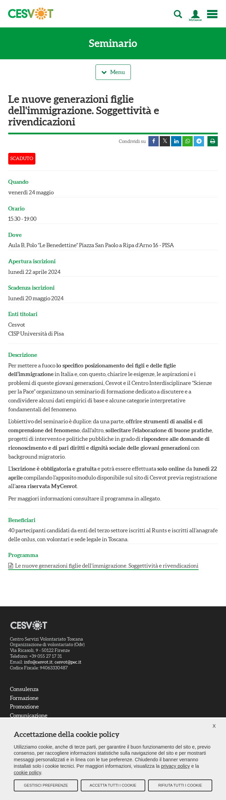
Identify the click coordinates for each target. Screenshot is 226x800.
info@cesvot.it (38, 662)
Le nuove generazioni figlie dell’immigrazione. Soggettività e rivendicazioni (106, 565)
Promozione (24, 706)
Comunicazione (28, 715)
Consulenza (24, 689)
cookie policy (27, 772)
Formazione (24, 698)
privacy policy (175, 766)
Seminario (113, 43)
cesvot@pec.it (68, 662)
